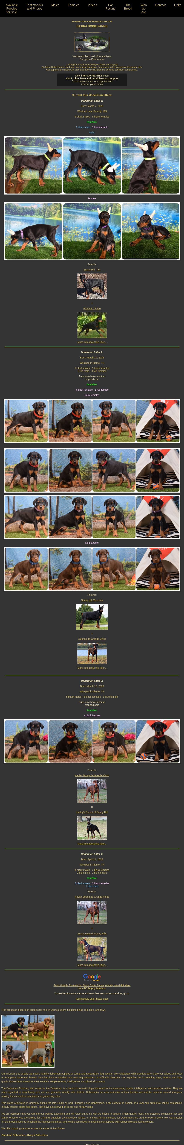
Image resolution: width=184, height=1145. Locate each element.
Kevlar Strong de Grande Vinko (92, 775)
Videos (92, 5)
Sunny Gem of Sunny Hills (91, 933)
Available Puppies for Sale (12, 8)
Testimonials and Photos (34, 6)
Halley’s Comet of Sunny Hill (92, 812)
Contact (160, 5)
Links (177, 5)
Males (55, 5)
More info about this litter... (92, 342)
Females (73, 5)
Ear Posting (110, 6)
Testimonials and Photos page (92, 998)
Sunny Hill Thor (92, 269)
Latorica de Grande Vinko (92, 638)
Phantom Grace (92, 308)
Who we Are (144, 8)
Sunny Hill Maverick (92, 600)
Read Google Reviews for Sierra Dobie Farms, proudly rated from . (92, 987)
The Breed (128, 6)
